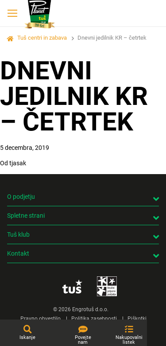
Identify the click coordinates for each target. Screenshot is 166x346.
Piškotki (137, 319)
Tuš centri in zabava (42, 37)
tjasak (17, 163)
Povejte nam (83, 340)
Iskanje (27, 337)
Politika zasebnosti (94, 319)
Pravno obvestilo (40, 319)
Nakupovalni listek (129, 340)
